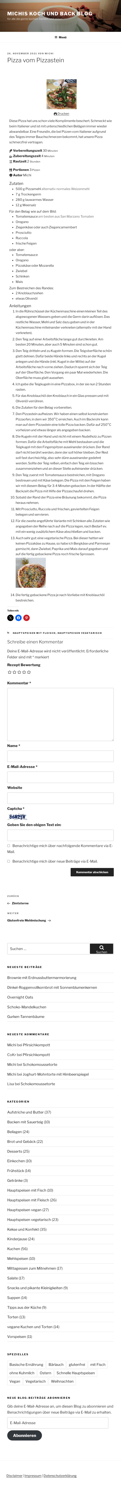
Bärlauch (56, 1364)
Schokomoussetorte (40, 1064)
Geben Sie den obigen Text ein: (34, 825)
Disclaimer (14, 1476)
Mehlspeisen (17, 1258)
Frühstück (15, 1171)
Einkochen (16, 1161)
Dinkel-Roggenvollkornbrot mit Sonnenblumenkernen (52, 987)
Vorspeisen (16, 1337)
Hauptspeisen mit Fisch (26, 1190)
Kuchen (13, 1249)
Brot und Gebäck (21, 1141)
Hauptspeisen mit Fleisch (34, 633)
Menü (60, 37)
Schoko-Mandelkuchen (26, 1007)
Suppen (13, 1298)
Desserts (14, 1151)
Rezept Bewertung (24, 665)
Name (13, 746)
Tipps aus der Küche (24, 1307)
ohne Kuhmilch (22, 1373)
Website (14, 788)
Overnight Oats (20, 997)
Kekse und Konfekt (23, 1229)
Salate (12, 1278)
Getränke (15, 1180)
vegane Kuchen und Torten (30, 1327)
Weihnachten (62, 1381)
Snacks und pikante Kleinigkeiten (35, 1288)
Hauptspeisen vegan (24, 1210)
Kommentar (19, 683)
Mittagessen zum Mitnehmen (31, 1268)
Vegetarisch (35, 1381)
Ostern (45, 1373)
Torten (12, 1317)
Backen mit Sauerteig (25, 1122)
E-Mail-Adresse (22, 767)
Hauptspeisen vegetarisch (80, 633)
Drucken (61, 113)
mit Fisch (98, 1364)
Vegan (14, 1381)
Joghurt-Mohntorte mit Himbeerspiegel (56, 1074)
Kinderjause (17, 1239)
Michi (49, 53)
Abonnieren (24, 1435)
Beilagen (14, 1132)
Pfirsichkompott (36, 1045)
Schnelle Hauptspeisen (76, 1373)
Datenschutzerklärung (60, 1476)
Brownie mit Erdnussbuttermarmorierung (41, 978)
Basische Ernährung (26, 1364)
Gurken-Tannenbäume (25, 1017)
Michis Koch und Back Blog (50, 14)
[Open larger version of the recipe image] (62, 108)
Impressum (33, 1476)
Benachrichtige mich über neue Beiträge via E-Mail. (55, 861)
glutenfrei (77, 1364)
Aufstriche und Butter (25, 1112)
